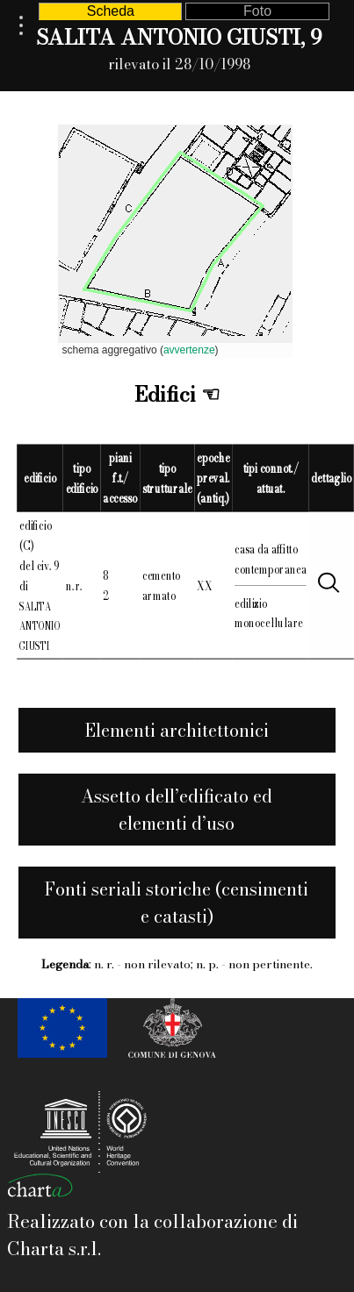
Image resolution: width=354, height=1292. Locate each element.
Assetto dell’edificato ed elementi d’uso (176, 809)
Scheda (110, 11)
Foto (257, 11)
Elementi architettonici (177, 730)
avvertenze (189, 350)
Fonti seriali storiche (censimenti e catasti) (176, 902)
